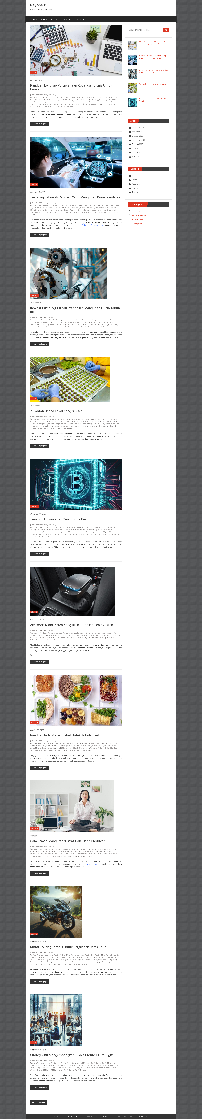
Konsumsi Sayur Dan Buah (82, 746)
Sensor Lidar (101, 210)
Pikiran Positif (63, 854)
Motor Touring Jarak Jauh (47, 960)
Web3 (48, 536)
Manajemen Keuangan (46, 100)
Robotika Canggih (104, 325)
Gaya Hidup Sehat (59, 743)
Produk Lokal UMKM (97, 1065)
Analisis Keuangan (38, 97)
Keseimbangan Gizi (65, 746)
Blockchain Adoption (54, 527)
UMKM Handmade (86, 1068)
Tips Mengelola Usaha (46, 426)
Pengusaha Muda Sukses (64, 424)
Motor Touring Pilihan (44, 962)
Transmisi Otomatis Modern (103, 212)
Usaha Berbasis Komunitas (64, 426)
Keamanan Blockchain (60, 534)
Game (44, 19)
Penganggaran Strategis (100, 100)
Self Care (84, 854)
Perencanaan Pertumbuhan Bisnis (59, 104)
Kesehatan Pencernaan (37, 746)
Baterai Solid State (76, 205)
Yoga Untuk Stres (86, 856)
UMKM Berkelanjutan (48, 1068)
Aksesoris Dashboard (39, 633)
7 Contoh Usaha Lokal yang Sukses (56, 411)
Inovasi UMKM (101, 1063)
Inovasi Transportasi (87, 208)
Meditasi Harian (76, 851)
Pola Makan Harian (60, 750)
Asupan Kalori (37, 743)
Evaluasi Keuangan (78, 97)
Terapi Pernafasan (43, 856)
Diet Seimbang (48, 743)
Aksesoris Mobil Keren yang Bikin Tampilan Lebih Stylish (71, 625)
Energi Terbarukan (107, 320)
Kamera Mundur (35, 638)
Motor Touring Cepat (73, 955)
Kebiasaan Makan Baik (96, 743)
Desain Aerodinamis (40, 208)
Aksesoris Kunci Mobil (86, 633)
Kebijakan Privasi (139, 215)
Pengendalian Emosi (51, 854)
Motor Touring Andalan (58, 955)
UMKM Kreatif (111, 1068)
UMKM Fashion (61, 1068)
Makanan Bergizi (97, 746)
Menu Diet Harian (62, 748)
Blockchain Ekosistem (69, 527)
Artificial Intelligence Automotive (43, 205)
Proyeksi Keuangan (96, 104)
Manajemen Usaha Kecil (89, 421)
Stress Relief (107, 854)
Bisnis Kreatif (55, 1063)
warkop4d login (92, 864)
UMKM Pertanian (57, 1070)
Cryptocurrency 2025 (98, 532)
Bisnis (34, 19)
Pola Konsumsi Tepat (46, 750)
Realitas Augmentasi (64, 325)
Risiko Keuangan (110, 104)
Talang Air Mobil (40, 640)
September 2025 (138, 140)
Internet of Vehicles (101, 208)
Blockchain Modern (68, 320)
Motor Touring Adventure (40, 955)
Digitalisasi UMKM (78, 1063)
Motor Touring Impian (108, 957)
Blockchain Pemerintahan (77, 530)
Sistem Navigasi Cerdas (38, 212)
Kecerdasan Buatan (86, 322)
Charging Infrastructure (104, 205)
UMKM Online (45, 1070)
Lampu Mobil (55, 638)
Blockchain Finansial (100, 527)
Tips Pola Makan (86, 750)
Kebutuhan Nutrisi (111, 743)
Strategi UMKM (110, 1065)
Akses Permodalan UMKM (41, 1063)
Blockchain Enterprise (84, 527)
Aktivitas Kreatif (37, 849)
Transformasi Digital (98, 327)
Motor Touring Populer (59, 962)
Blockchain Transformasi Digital (79, 532)
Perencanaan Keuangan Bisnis (99, 102)
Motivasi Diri (112, 851)
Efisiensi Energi (53, 208)
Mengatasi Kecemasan (90, 851)
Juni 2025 (136, 152)
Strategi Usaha (110, 424)
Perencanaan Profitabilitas (81, 104)
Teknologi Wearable (83, 327)
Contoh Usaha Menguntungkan (86, 419)
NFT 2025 (89, 534)
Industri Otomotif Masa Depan (69, 208)
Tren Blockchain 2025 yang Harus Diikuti (60, 519)
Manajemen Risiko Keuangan (64, 100)
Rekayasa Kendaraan (90, 210)
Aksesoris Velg (40, 635)
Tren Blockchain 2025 (37, 536)
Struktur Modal (69, 106)
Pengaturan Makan (96, 748)
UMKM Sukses (69, 1070)
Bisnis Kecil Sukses (39, 419)
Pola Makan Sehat (74, 750)
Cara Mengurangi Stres (52, 849)
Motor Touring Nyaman (94, 960)
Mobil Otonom (64, 210)
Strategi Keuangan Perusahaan (53, 106)
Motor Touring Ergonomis (110, 955)
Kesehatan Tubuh (52, 746)
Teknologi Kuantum (54, 327)
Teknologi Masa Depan (69, 327)
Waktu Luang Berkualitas (71, 856)
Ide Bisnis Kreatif (103, 419)
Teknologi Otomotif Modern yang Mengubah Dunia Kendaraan (76, 197)
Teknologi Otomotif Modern (83, 212)
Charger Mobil (71, 635)
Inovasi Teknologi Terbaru (45, 322)
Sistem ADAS (111, 210)
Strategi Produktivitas (95, 854)
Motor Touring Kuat (62, 960)
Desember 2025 (138, 128)
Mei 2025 (135, 156)
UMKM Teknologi (80, 1070)
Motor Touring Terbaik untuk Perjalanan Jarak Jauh (68, 947)
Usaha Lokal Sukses (96, 426)
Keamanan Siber (73, 322)
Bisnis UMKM (66, 1063)
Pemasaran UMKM (66, 1065)
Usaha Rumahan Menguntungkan (49, 428)
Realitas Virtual (77, 325)
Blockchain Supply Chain (38, 532)
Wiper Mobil (51, 640)
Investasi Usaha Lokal (54, 421)
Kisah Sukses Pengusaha (71, 421)
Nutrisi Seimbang (83, 748)
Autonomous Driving (62, 205)
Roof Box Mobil (76, 638)
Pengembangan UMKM (81, 1065)
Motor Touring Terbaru (65, 964)
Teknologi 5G (42, 327)
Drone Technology (82, 320)
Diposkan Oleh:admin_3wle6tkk (43, 95)
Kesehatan (55, 19)
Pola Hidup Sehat (75, 854)
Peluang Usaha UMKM (51, 1065)
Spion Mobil (108, 638)
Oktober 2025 (137, 136)
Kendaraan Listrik (43, 210)
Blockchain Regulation (94, 530)
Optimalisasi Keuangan (83, 100)
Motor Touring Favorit (37, 957)
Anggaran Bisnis (52, 97)
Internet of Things (61, 322)
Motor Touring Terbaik (50, 964)
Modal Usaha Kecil (36, 1065)
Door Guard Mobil (94, 635)
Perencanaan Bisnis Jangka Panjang (76, 102)
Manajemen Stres (64, 851)
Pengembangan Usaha (47, 424)
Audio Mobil (50, 635)
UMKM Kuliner (35, 1070)
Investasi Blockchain (45, 534)
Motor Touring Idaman (92, 957)
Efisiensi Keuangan (64, 97)
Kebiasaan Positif (110, 849)
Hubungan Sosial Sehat (96, 849)
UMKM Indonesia (100, 1068)
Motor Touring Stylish (107, 962)
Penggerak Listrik (76, 210)
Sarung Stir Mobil (88, 638)
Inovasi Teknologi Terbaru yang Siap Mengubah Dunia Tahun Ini (75, 310)
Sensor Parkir (99, 638)
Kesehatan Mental (36, 851)
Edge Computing (94, 320)
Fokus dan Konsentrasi (79, 849)
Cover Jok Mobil (81, 635)
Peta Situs (136, 211)
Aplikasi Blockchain (39, 527)
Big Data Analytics (38, 320)
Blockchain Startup (109, 530)
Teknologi (80, 19)
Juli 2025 (135, 148)
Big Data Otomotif (89, 205)
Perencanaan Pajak (41, 104)
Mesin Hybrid (54, 210)
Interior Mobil (116, 635)
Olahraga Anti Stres (36, 854)
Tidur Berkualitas (56, 856)
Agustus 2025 (137, 144)
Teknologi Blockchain (112, 534)
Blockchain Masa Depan (60, 530)
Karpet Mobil (46, 638)
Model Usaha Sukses (105, 421)
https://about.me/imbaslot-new (90, 225)
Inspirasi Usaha (40, 421)
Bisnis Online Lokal (53, 419)
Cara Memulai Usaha (68, 419)
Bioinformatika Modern (53, 320)
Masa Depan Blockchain (77, 534)
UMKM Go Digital (73, 1068)
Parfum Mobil (65, 638)
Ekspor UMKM (91, 1063)
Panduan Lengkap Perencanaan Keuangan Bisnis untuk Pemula (71, 87)
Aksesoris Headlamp (55, 633)
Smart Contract (99, 534)
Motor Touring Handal (52, 957)
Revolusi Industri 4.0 (90, 325)
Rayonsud (38, 5)
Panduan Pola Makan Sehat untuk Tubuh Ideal (64, 735)
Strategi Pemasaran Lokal (95, 424)
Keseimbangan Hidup (50, 851)
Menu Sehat (73, 748)
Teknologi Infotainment (65, 212)
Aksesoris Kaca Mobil (70, 633)
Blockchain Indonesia (43, 530)
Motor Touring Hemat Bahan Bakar (72, 957)
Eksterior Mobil (106, 635)
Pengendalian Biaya (40, 102)
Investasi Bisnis (91, 97)
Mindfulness (103, 851)
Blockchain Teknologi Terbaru (58, 532)
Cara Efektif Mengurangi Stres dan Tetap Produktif (67, 841)
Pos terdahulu (39, 1103)
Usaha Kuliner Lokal (81, 426)
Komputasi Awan (99, 322)
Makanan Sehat (40, 748)
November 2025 (138, 132)
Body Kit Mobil (60, 635)
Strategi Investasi (36, 106)
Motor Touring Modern (77, 960)
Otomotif (68, 19)
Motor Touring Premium (76, 962)
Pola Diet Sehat (108, 748)
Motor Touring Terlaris (81, 964)
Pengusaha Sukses (80, 424)
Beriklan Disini (137, 220)
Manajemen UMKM (113, 1063)
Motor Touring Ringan (92, 962)
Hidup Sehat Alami (81, 743)
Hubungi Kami (137, 224)
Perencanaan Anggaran (55, 102)
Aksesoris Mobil (100, 633)
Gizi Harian (70, 743)
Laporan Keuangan (104, 97)
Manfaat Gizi (51, 748)
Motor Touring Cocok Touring (90, 955)
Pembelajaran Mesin (49, 325)
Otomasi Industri (36, 325)
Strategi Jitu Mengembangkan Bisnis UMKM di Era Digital (72, 1055)
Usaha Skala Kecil (68, 428)
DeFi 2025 (109, 532)
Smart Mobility (52, 212)
